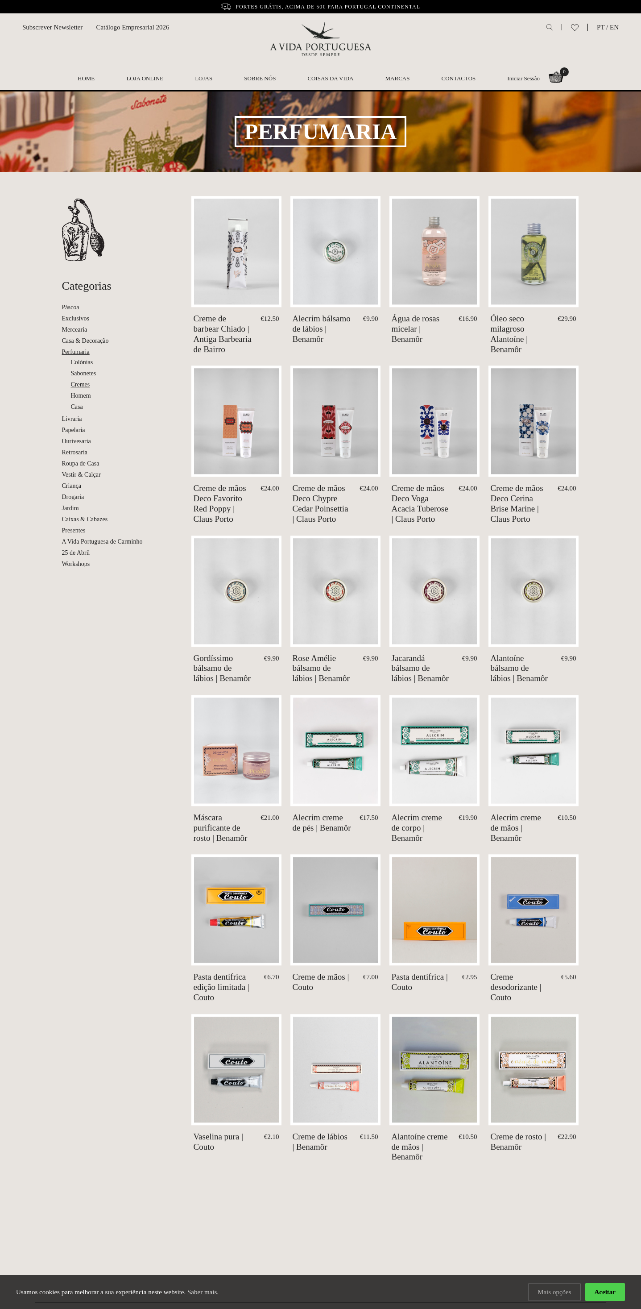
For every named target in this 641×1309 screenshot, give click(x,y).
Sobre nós (260, 78)
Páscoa (70, 307)
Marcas (397, 78)
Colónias (82, 362)
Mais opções (554, 1292)
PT (600, 27)
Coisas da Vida (330, 78)
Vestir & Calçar (81, 474)
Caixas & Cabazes (85, 519)
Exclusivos (75, 318)
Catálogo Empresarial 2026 (132, 27)
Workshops (76, 564)
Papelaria (73, 430)
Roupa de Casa (80, 463)
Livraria (72, 419)
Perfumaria (76, 352)
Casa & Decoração (85, 340)
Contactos (459, 78)
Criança (72, 485)
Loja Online (144, 78)
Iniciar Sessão (523, 78)
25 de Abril (76, 552)
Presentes (74, 530)
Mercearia (74, 329)
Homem (81, 395)
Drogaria (73, 497)
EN (614, 27)
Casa (77, 406)
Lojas (203, 78)
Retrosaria (75, 452)
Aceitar (605, 1292)
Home (86, 78)
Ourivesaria (76, 441)
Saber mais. (203, 1292)
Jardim (70, 508)
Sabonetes (83, 373)
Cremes (80, 384)
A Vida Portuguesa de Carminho (102, 541)
